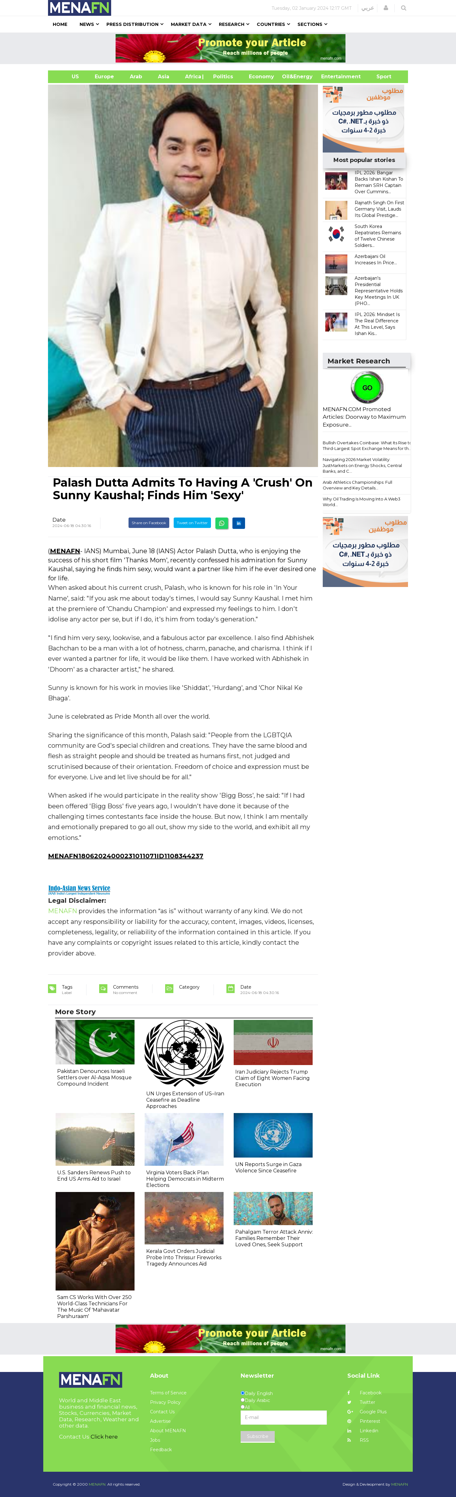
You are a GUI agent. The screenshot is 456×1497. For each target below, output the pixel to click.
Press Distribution (132, 24)
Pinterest (363, 1421)
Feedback (161, 1449)
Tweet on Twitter (192, 522)
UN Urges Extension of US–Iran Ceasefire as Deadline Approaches (185, 1100)
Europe (104, 77)
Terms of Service (168, 1393)
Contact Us (162, 1412)
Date (59, 520)
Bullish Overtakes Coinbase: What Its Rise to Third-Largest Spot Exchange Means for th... (367, 445)
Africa (192, 77)
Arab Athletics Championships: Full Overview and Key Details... (357, 485)
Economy (261, 77)
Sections (309, 24)
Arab (136, 77)
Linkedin (362, 1431)
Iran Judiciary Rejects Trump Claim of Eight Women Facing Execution (272, 1078)
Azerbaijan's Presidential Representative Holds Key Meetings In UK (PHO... (379, 290)
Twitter (361, 1402)
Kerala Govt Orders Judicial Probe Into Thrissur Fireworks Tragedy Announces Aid (183, 1257)
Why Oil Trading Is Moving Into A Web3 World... (361, 501)
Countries (271, 24)
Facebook (364, 1393)
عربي (367, 7)
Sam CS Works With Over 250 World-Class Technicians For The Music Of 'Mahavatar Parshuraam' (94, 1306)
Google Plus (367, 1412)
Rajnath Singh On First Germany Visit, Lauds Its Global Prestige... (379, 209)
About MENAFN (168, 1431)
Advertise (160, 1421)
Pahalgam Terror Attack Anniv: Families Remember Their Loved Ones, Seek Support (274, 1238)
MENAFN (65, 551)
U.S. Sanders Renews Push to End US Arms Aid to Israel (94, 1176)
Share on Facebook (149, 522)
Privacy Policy (165, 1402)
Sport (380, 77)
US (67, 77)
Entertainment (331, 77)
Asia (163, 77)
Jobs (155, 1440)
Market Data (189, 24)
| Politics (221, 77)
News (87, 24)
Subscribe (257, 1436)
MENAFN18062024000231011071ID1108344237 (125, 856)
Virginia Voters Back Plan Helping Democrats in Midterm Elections (185, 1179)
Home (60, 24)
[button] (386, 7)
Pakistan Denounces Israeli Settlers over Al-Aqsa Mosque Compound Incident (94, 1077)
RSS (358, 1440)
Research (231, 24)
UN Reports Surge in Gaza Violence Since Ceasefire (268, 1167)
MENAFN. (97, 1484)
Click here (104, 1437)
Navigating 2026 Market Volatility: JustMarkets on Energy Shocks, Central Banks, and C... (362, 465)
